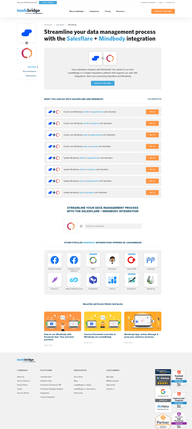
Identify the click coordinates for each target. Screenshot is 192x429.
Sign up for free (103, 83)
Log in (160, 2)
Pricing (107, 11)
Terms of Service (23, 381)
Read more (48, 345)
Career (19, 389)
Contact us (110, 389)
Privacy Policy (22, 385)
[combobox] (113, 226)
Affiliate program (112, 381)
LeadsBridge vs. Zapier (82, 385)
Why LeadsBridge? (76, 11)
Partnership (78, 393)
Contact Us (170, 2)
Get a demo (78, 377)
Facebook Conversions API (51, 385)
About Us (20, 377)
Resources (120, 11)
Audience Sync (46, 381)
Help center (110, 385)
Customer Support (148, 2)
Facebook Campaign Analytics (52, 389)
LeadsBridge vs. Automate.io (85, 389)
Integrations (94, 11)
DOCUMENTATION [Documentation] (154, 99)
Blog (75, 381)
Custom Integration (48, 397)
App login (110, 377)
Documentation (29, 71)
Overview (32, 66)
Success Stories (23, 393)
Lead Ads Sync (46, 377)
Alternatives (31, 75)
